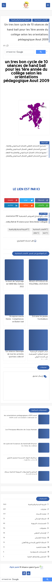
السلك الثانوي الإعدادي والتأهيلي (33, 543)
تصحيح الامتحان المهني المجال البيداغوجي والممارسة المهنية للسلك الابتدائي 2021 (25, 146)
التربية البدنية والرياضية (20, 20)
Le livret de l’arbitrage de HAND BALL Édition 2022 (14, 284)
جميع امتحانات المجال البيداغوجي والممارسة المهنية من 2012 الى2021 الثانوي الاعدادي (25, 153)
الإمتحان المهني (40, 533)
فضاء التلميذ (41, 547)
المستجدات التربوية (38, 524)
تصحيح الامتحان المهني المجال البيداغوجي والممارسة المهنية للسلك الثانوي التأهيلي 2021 (25, 156)
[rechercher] (19, 52)
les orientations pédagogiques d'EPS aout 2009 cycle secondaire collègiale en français (20, 418)
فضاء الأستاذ (40, 514)
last (45, 233)
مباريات (43, 509)
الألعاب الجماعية (40, 20)
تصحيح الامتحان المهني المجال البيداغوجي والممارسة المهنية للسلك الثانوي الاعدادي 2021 (25, 149)
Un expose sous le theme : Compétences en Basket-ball (14, 319)
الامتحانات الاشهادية (38, 552)
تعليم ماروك (14, 567)
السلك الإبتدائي (40, 519)
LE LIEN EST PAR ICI (26, 189)
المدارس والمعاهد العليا (36, 557)
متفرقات (42, 528)
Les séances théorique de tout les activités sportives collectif (14, 354)
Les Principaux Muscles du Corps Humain (21, 430)
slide (36, 233)
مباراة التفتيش (40, 538)
